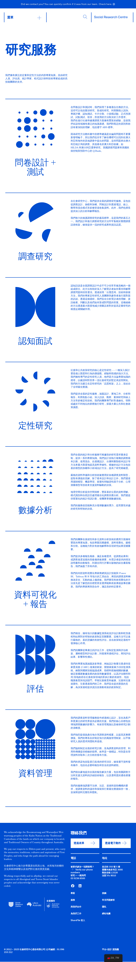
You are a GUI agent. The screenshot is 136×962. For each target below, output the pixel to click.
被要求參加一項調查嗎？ (82, 867)
